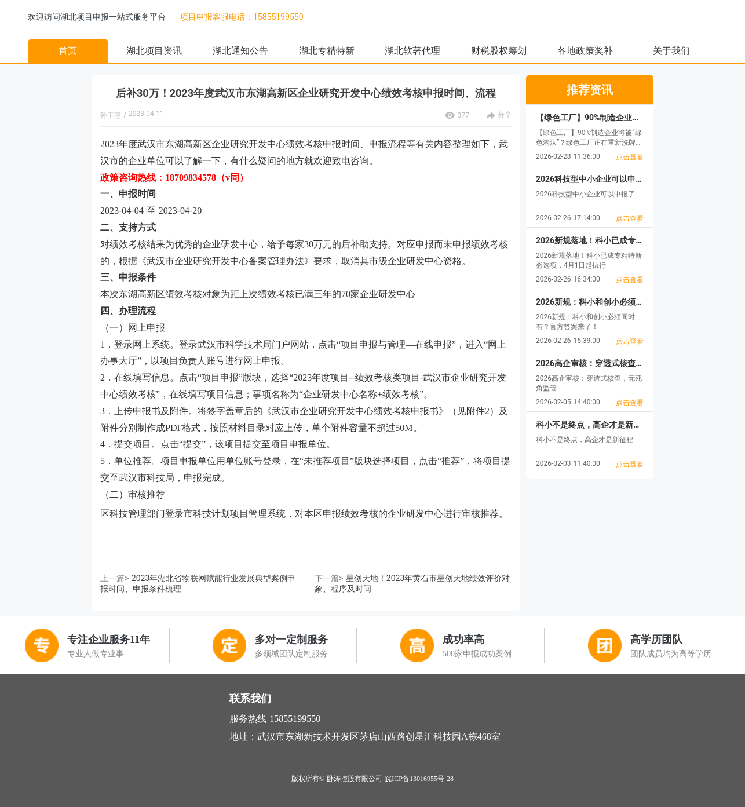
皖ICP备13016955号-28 (419, 779)
